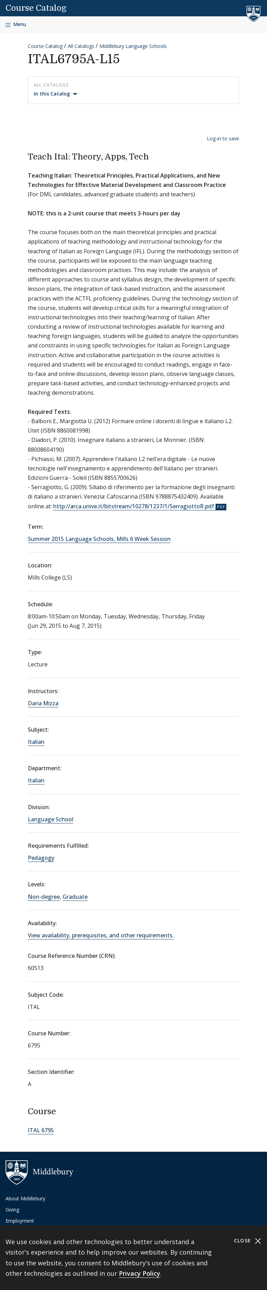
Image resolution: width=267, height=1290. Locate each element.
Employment (20, 1220)
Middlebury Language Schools (133, 46)
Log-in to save (223, 138)
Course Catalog (36, 8)
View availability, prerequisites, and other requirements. (101, 935)
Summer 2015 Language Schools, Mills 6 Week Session (99, 539)
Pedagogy (41, 858)
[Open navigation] (16, 24)
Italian (36, 742)
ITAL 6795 (41, 1130)
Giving (12, 1209)
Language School (50, 819)
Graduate (75, 897)
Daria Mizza (43, 703)
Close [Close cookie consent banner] (247, 1240)
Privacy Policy (139, 1273)
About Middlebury (25, 1198)
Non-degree (44, 897)
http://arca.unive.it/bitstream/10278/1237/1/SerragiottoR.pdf (133, 506)
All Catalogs (81, 46)
